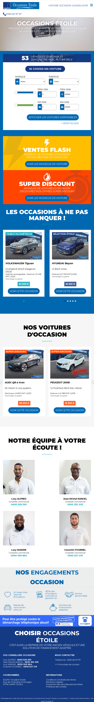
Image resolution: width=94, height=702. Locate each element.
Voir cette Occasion (24, 291)
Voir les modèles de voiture (47, 164)
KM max (64, 102)
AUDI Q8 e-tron (15, 382)
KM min (42, 102)
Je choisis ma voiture (45, 68)
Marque (20, 76)
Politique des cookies (56, 687)
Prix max (65, 89)
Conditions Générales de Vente (61, 680)
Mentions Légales (54, 682)
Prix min (43, 89)
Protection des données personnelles (64, 684)
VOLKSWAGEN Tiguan (19, 263)
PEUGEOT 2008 (60, 382)
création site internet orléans (79, 698)
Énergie (54, 76)
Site (92, 698)
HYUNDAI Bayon (62, 263)
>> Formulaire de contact (67, 664)
